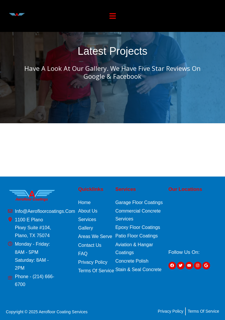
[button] (112, 16)
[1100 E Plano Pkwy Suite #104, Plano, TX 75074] (194, 220)
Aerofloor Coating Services (63, 311)
